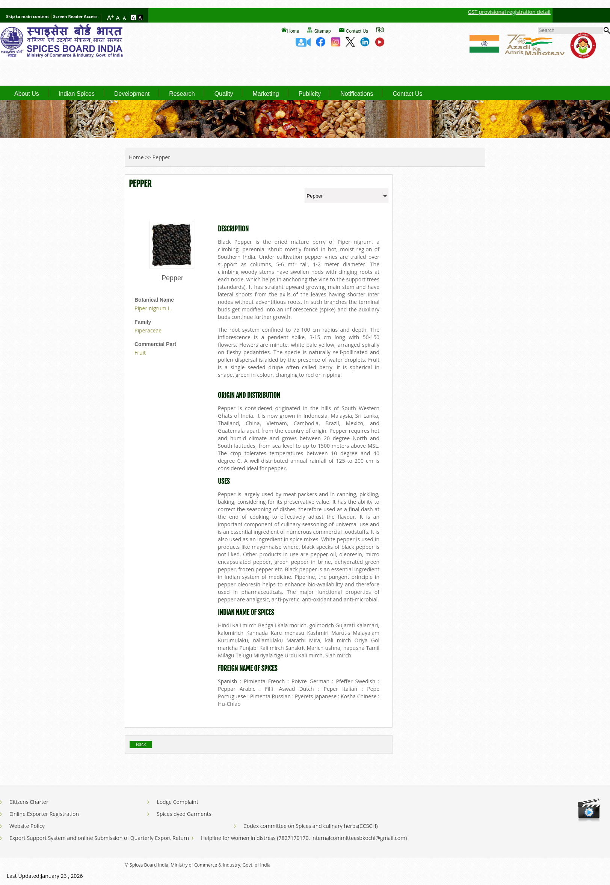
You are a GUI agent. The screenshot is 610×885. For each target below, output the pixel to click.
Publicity (310, 94)
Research (182, 94)
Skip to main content (27, 16)
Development (131, 94)
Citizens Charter (28, 801)
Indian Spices (77, 94)
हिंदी (380, 29)
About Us (26, 94)
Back (141, 744)
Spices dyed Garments (184, 813)
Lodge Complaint (177, 801)
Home (293, 31)
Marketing (265, 94)
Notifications (356, 94)
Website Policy (27, 825)
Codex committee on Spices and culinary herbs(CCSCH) (310, 825)
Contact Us (357, 31)
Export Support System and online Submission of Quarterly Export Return (99, 837)
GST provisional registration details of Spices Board (534, 11)
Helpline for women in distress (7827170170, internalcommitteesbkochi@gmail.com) (304, 837)
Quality (223, 94)
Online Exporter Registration (44, 813)
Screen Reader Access (75, 16)
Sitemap (322, 31)
